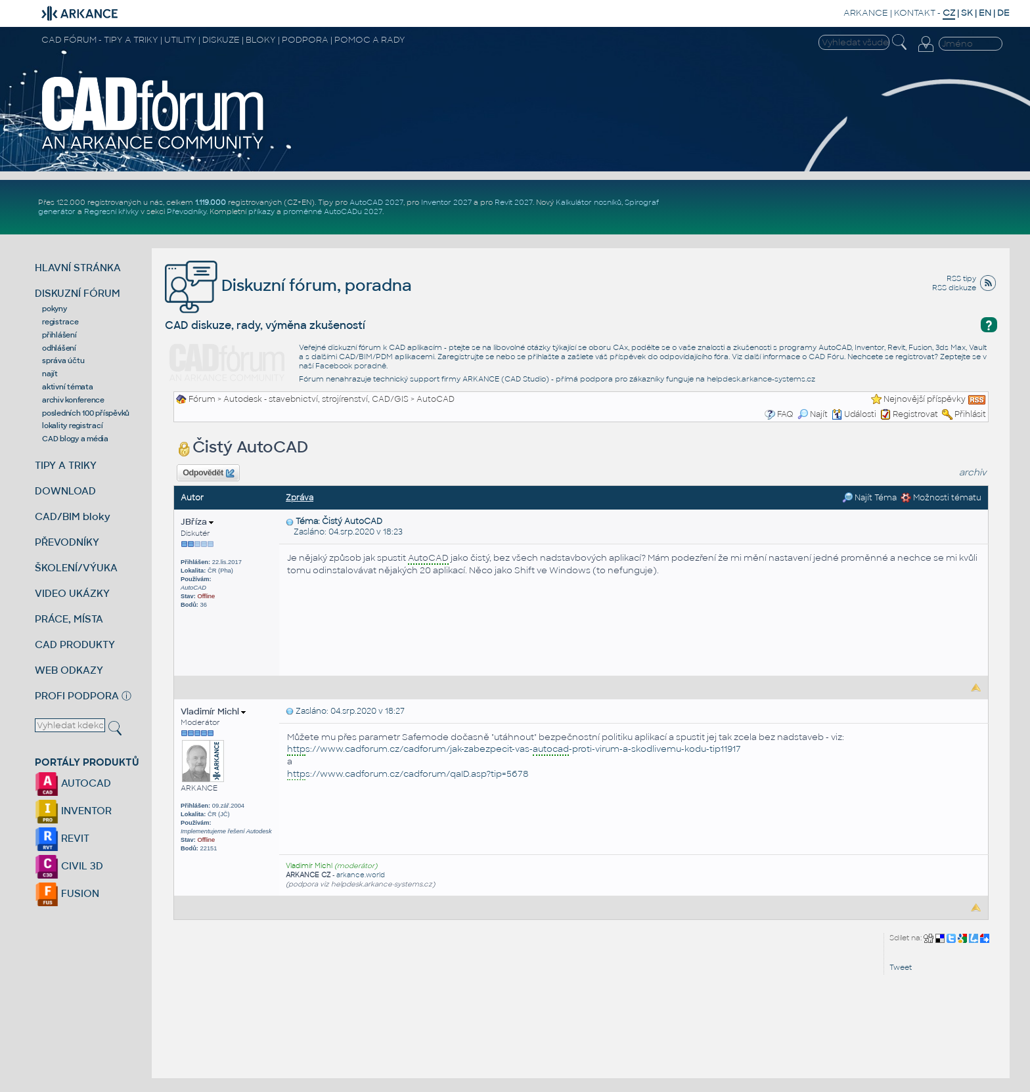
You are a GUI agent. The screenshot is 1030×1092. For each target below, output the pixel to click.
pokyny (54, 308)
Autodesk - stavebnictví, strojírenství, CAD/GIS (316, 399)
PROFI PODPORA (77, 695)
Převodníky (186, 211)
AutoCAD (435, 399)
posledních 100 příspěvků (85, 413)
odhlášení (59, 348)
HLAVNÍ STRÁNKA (78, 267)
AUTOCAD (73, 783)
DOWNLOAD (65, 491)
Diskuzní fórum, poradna (288, 285)
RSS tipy (961, 278)
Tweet (900, 967)
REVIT (62, 838)
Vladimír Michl (213, 711)
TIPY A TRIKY (66, 465)
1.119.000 (210, 202)
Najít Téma (869, 497)
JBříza (197, 521)
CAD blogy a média (75, 438)
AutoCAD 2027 (376, 202)
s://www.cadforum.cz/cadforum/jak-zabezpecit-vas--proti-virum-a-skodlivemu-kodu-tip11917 (514, 749)
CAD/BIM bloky (72, 516)
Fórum (202, 399)
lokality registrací (72, 425)
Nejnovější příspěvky (925, 399)
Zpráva (299, 497)
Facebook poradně (350, 365)
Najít (812, 414)
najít (50, 373)
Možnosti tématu (941, 497)
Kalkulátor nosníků (588, 202)
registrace (60, 321)
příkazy (261, 211)
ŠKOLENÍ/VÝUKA (76, 567)
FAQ (785, 414)
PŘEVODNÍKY (67, 542)
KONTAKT (914, 12)
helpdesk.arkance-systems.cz (761, 378)
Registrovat (915, 414)
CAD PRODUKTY (75, 644)
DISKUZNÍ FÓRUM (77, 293)
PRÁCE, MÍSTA (69, 619)
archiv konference (73, 399)
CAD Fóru (826, 356)
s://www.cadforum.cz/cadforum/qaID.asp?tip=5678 (407, 774)
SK (967, 12)
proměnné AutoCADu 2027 (332, 211)
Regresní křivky (111, 211)
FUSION (67, 893)
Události (854, 414)
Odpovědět (208, 473)
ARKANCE (865, 12)
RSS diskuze (954, 287)
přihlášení (59, 334)
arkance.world (360, 875)
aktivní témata (67, 386)
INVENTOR (73, 810)
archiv (973, 472)
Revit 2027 (514, 202)
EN (985, 12)
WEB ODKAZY (69, 670)
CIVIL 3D (69, 866)
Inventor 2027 (446, 202)
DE (1003, 12)
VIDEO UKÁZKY (72, 593)
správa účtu (63, 360)
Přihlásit (970, 414)
